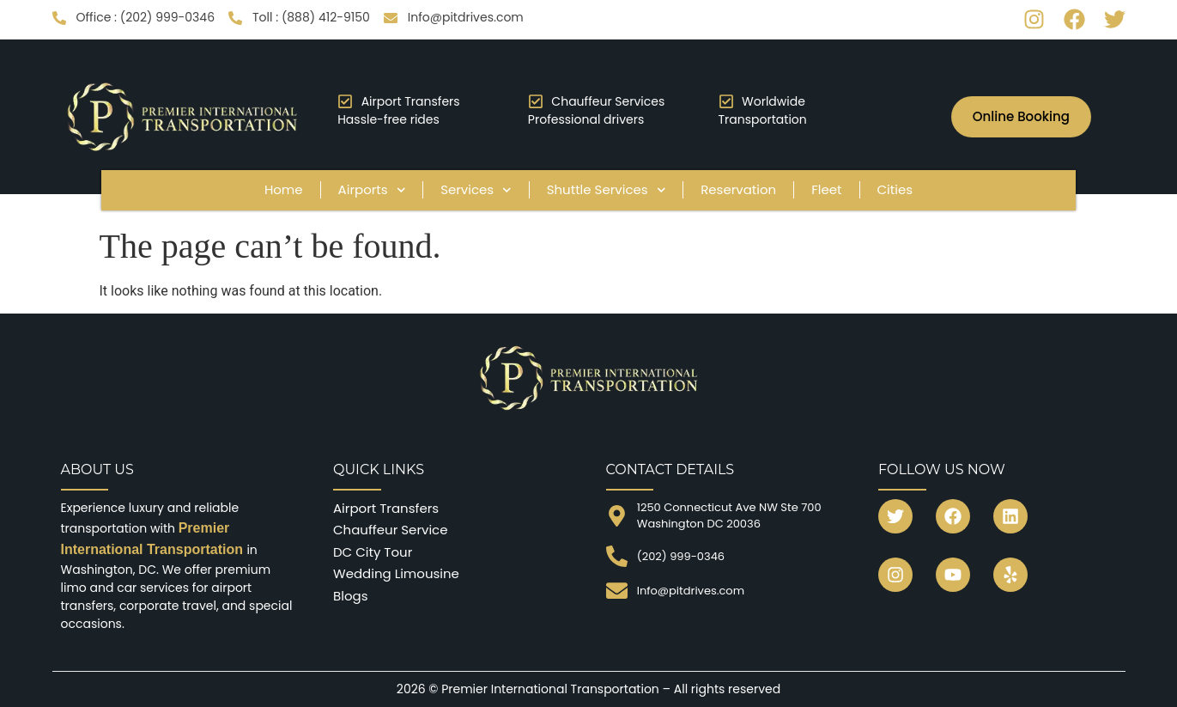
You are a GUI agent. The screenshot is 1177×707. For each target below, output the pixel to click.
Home (283, 189)
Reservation (738, 189)
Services (476, 190)
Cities (895, 189)
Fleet (826, 189)
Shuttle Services (606, 190)
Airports (372, 190)
